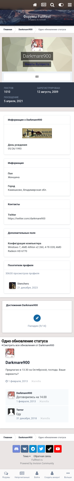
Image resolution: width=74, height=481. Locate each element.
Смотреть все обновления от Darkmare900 (28, 345)
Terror (19, 409)
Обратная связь (42, 456)
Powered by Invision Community (37, 463)
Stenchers (23, 283)
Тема (26, 456)
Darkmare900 (18, 362)
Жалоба (36, 381)
